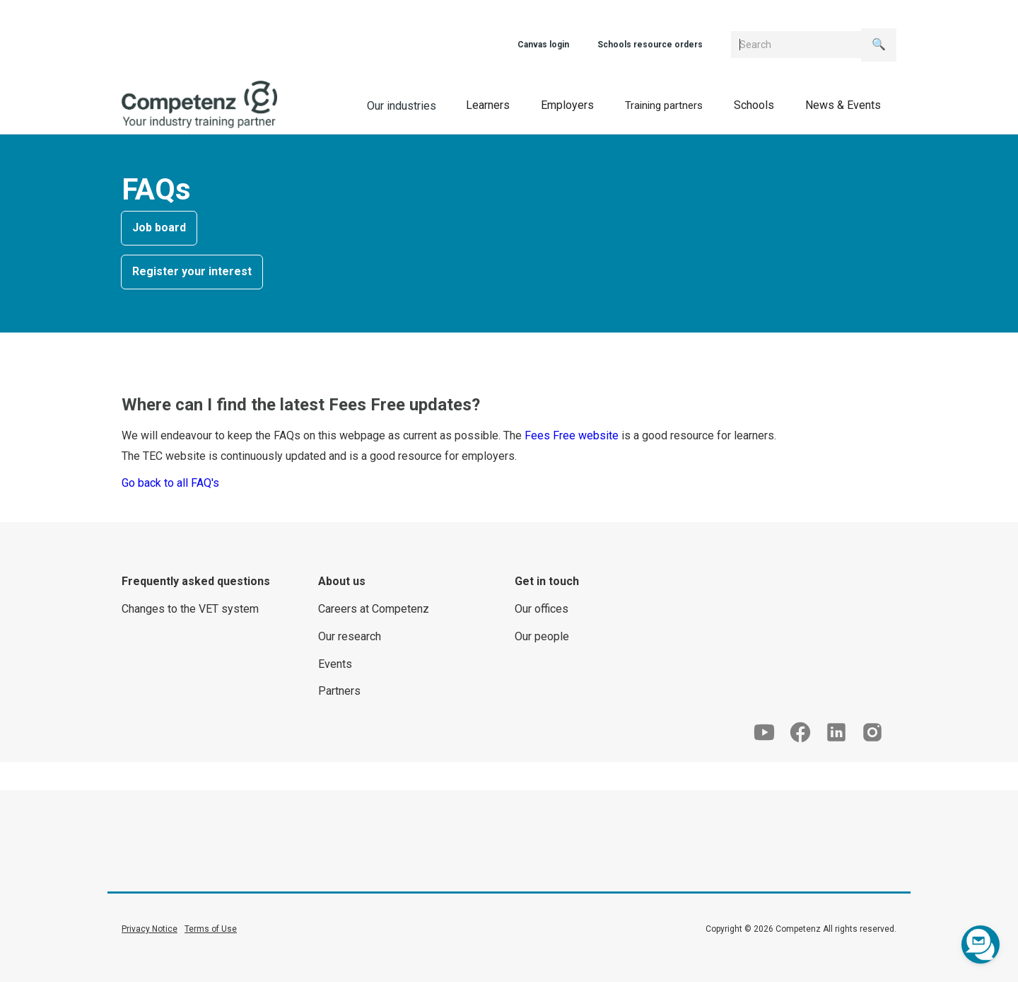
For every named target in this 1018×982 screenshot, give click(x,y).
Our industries (401, 105)
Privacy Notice (149, 929)
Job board (159, 227)
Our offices (541, 609)
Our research (349, 636)
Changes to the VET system (190, 609)
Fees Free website (572, 435)
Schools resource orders (650, 45)
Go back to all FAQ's (170, 483)
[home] (199, 105)
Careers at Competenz (373, 609)
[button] (487, 105)
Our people (542, 636)
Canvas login (543, 45)
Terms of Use (211, 929)
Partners (339, 691)
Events (335, 664)
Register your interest (192, 271)
